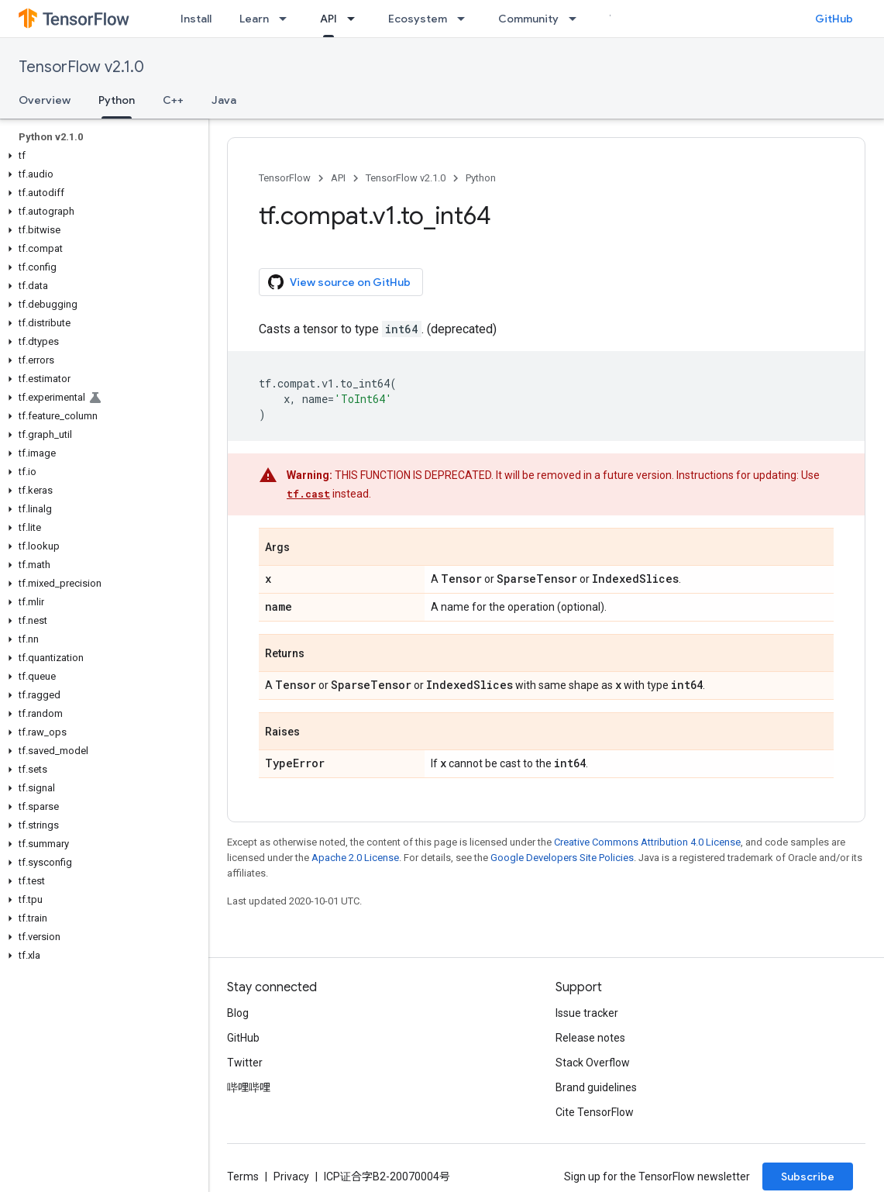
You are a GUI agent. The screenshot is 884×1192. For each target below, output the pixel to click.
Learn (254, 19)
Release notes (590, 1038)
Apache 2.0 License (355, 857)
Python (481, 178)
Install (196, 19)
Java (224, 100)
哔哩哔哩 (248, 1087)
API (338, 178)
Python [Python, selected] (116, 100)
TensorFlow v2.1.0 (81, 67)
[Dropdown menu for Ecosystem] (465, 18)
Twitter (245, 1062)
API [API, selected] (328, 19)
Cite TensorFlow (595, 1112)
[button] (101, 155)
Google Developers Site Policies (562, 857)
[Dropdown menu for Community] (577, 18)
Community (528, 19)
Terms (243, 1176)
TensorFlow (285, 178)
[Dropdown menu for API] (355, 18)
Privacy (291, 1176)
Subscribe (807, 1176)
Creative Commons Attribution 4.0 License (647, 842)
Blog (238, 1013)
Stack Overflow (593, 1062)
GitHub (834, 19)
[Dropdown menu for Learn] (287, 18)
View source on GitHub (339, 282)
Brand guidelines (596, 1087)
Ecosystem (417, 19)
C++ (173, 100)
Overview (45, 100)
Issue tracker (587, 1013)
